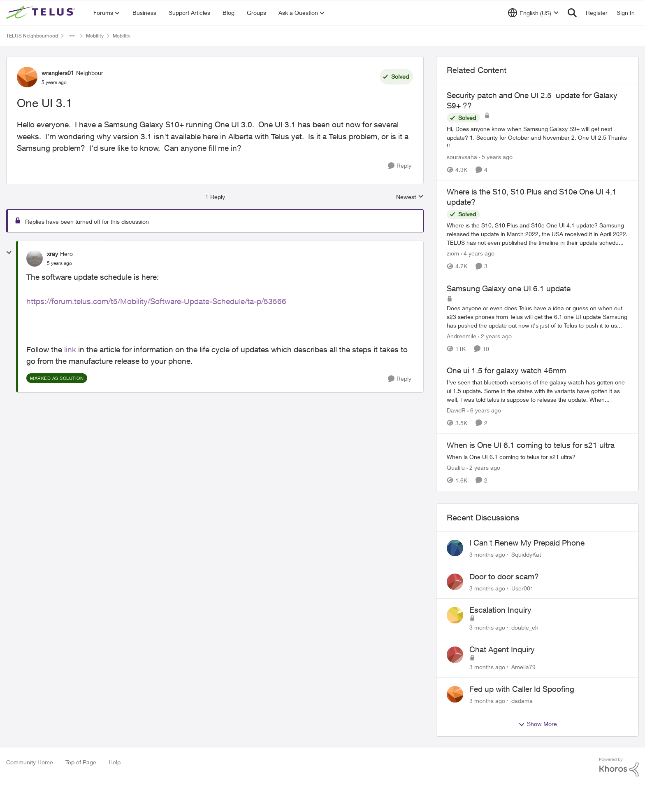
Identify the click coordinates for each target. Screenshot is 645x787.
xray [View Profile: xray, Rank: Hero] (52, 253)
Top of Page (80, 762)
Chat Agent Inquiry (502, 649)
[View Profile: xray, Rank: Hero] (34, 258)
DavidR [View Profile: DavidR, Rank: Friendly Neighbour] (456, 410)
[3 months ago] (487, 554)
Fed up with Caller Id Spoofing (521, 688)
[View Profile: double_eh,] (455, 615)
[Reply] (399, 165)
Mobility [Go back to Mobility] (95, 36)
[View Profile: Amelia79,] (455, 654)
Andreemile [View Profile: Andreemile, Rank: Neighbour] (461, 335)
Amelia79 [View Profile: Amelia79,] (523, 666)
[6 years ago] (484, 410)
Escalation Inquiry (500, 609)
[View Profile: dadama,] (455, 694)
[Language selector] (533, 13)
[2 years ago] (495, 335)
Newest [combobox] (410, 197)
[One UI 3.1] (59, 263)
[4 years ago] (477, 253)
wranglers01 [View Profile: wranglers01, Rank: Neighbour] (58, 72)
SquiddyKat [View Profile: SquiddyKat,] (526, 554)
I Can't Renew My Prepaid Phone (527, 542)
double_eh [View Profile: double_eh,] (524, 627)
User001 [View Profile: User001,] (522, 587)
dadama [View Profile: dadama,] (522, 700)
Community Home (29, 762)
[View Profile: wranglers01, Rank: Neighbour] (27, 77)
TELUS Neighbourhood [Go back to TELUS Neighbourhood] (32, 36)
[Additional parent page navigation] (72, 36)
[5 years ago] (496, 156)
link (70, 349)
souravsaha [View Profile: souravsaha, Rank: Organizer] (462, 156)
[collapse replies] (9, 253)
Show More (537, 724)
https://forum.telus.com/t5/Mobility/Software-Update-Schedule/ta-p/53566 (156, 301)
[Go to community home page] (41, 12)
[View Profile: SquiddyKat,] (455, 548)
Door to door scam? (504, 576)
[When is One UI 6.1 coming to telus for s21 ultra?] (537, 456)
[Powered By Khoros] (619, 767)
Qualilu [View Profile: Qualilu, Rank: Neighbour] (456, 467)
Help (115, 762)
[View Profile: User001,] (455, 582)
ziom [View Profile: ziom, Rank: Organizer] (453, 253)
